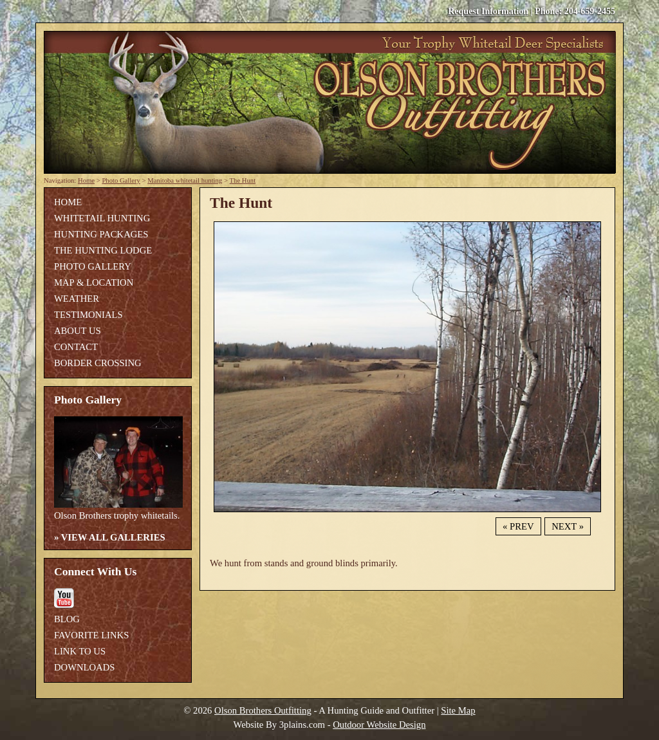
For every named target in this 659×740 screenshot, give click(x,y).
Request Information (488, 11)
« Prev (518, 526)
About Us (77, 331)
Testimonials (88, 315)
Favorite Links (91, 635)
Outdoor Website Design (379, 724)
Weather (76, 298)
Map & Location (93, 282)
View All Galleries (113, 537)
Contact (76, 347)
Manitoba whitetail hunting (184, 180)
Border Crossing (98, 363)
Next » (568, 526)
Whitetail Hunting (102, 218)
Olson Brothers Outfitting (262, 710)
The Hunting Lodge (103, 250)
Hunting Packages (101, 234)
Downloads (84, 667)
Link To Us (80, 651)
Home (86, 180)
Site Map (458, 710)
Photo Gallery (121, 180)
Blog (67, 619)
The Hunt (243, 180)
